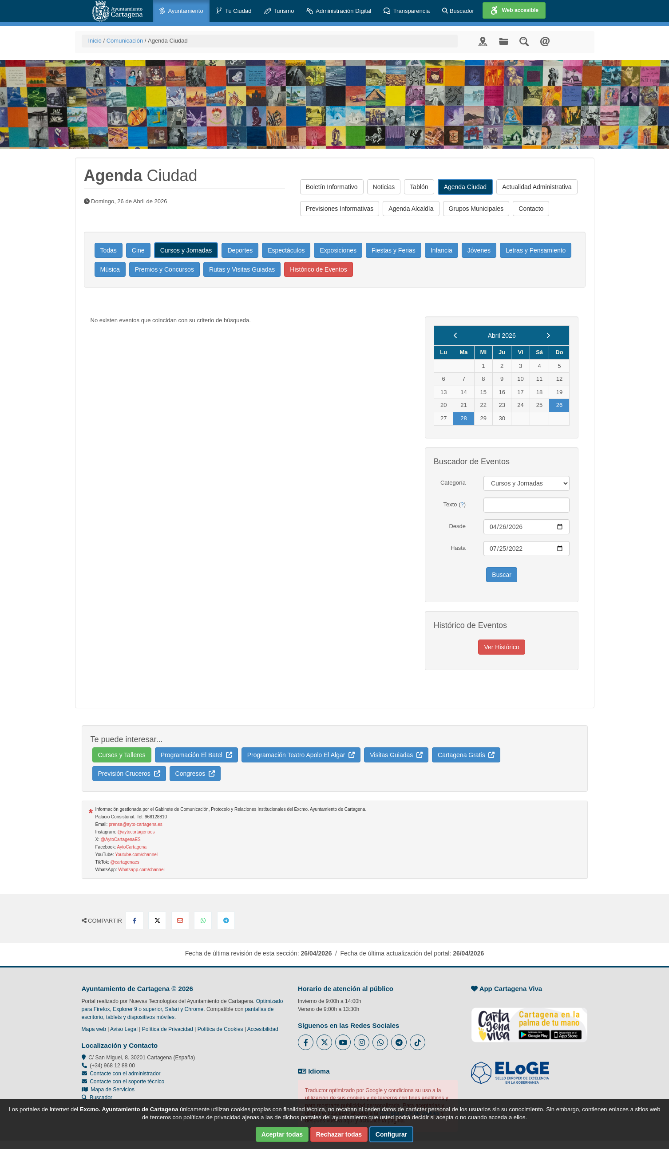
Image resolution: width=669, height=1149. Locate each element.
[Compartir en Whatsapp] (203, 920)
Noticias (384, 186)
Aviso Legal (124, 1029)
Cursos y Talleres (122, 754)
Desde (457, 526)
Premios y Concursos (164, 269)
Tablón (419, 186)
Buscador (458, 11)
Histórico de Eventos (318, 269)
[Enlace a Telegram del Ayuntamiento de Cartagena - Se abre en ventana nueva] (399, 1042)
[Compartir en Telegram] (226, 920)
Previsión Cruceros (129, 773)
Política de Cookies (220, 1029)
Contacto (531, 208)
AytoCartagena (131, 847)
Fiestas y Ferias (394, 250)
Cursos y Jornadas (186, 250)
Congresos (195, 773)
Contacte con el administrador (125, 1073)
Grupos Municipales (476, 208)
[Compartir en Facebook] (134, 920)
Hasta (458, 548)
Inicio (95, 40)
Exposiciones (338, 250)
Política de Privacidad (167, 1029)
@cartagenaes (125, 862)
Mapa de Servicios (108, 1089)
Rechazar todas (339, 1134)
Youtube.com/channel (136, 854)
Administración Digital (338, 11)
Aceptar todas (282, 1134)
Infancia (441, 250)
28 (463, 418)
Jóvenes (479, 250)
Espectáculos (286, 250)
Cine (138, 250)
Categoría (453, 482)
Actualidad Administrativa (536, 186)
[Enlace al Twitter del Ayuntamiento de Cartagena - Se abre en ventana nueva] (324, 1042)
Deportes (240, 250)
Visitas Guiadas (396, 754)
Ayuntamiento (181, 11)
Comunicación (125, 40)
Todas (108, 250)
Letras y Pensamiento (536, 250)
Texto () (454, 504)
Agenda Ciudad (465, 186)
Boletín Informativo (332, 186)
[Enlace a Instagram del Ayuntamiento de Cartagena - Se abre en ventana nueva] (361, 1042)
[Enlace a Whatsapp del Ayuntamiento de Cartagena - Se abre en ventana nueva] (380, 1042)
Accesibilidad (262, 1029)
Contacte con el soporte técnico (127, 1081)
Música (110, 269)
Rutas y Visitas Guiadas (242, 269)
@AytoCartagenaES (121, 839)
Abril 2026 (502, 335)
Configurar (392, 1134)
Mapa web (94, 1029)
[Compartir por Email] (180, 920)
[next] (548, 335)
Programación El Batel (196, 754)
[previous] (455, 335)
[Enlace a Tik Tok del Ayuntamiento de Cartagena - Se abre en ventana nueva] (417, 1042)
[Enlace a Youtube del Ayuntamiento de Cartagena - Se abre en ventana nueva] (343, 1042)
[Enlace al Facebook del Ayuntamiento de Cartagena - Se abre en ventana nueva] (305, 1042)
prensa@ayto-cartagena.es (135, 824)
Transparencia (407, 11)
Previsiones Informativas (340, 208)
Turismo (279, 11)
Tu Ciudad (234, 11)
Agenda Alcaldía (410, 208)
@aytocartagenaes (136, 831)
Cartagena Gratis (466, 754)
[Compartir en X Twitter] (157, 920)
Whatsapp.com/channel (141, 869)
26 (559, 405)
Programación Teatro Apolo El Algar (301, 754)
